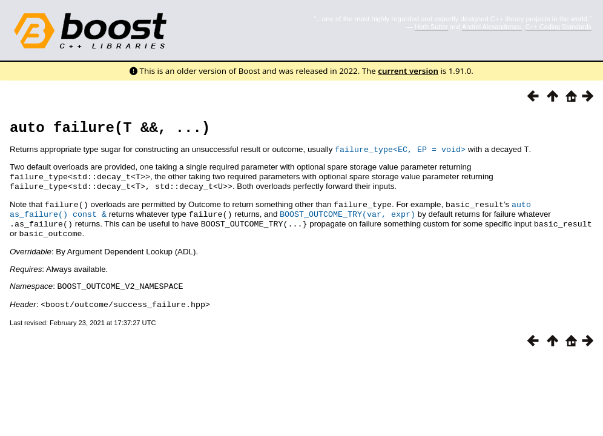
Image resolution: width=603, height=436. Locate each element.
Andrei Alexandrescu (492, 26)
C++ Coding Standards (558, 26)
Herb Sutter (431, 26)
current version (408, 70)
